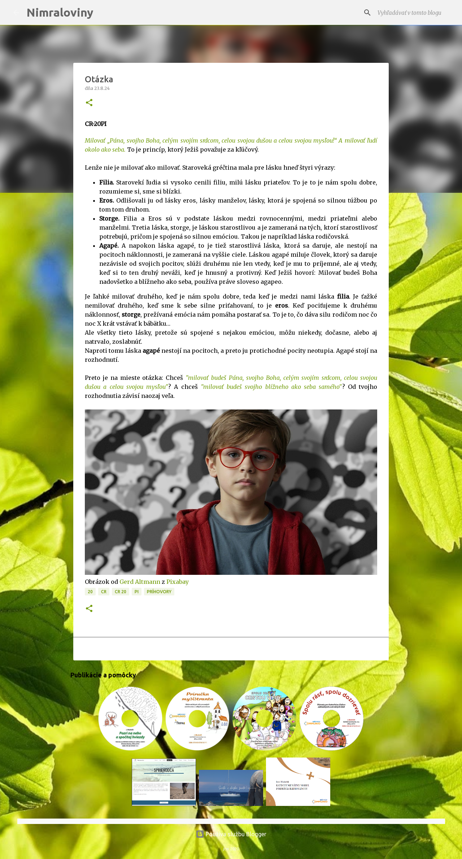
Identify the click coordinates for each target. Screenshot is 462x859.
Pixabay (177, 581)
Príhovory (159, 591)
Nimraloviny (59, 12)
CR (103, 591)
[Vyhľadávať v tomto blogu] (412, 12)
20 (90, 591)
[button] (89, 103)
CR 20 (120, 591)
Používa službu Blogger (231, 834)
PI (137, 591)
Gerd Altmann (139, 581)
